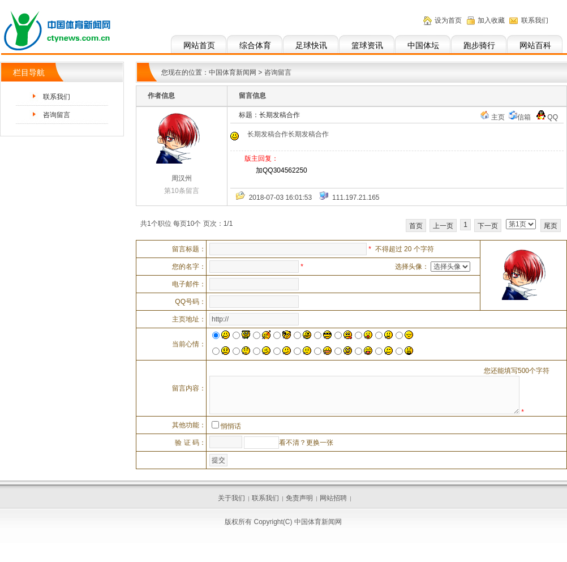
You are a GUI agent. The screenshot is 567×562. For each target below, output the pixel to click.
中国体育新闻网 (232, 72)
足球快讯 (311, 45)
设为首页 (448, 20)
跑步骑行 (479, 45)
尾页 (550, 226)
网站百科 (535, 45)
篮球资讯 (367, 45)
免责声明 (299, 498)
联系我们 (534, 20)
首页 (416, 226)
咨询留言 (56, 115)
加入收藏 (491, 20)
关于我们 (231, 498)
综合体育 (255, 45)
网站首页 (199, 45)
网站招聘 (333, 498)
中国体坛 (423, 45)
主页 (498, 117)
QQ (547, 117)
